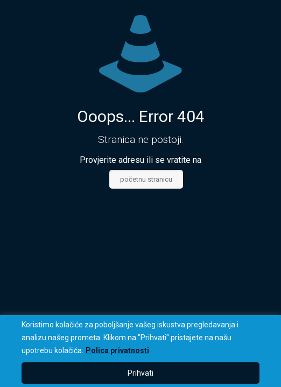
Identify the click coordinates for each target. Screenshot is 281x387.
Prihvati (140, 373)
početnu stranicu (146, 179)
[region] (140, 351)
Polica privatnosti (117, 350)
